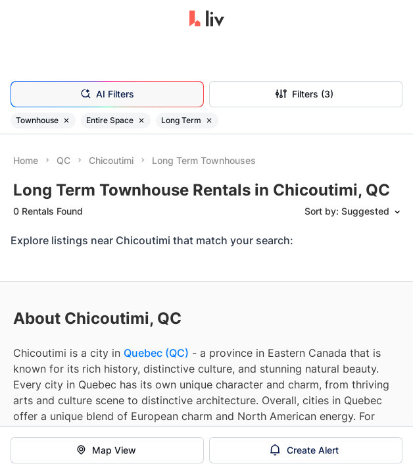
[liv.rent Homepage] (206, 20)
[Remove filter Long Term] (209, 120)
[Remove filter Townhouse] (66, 120)
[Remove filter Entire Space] (141, 120)
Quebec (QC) (156, 352)
